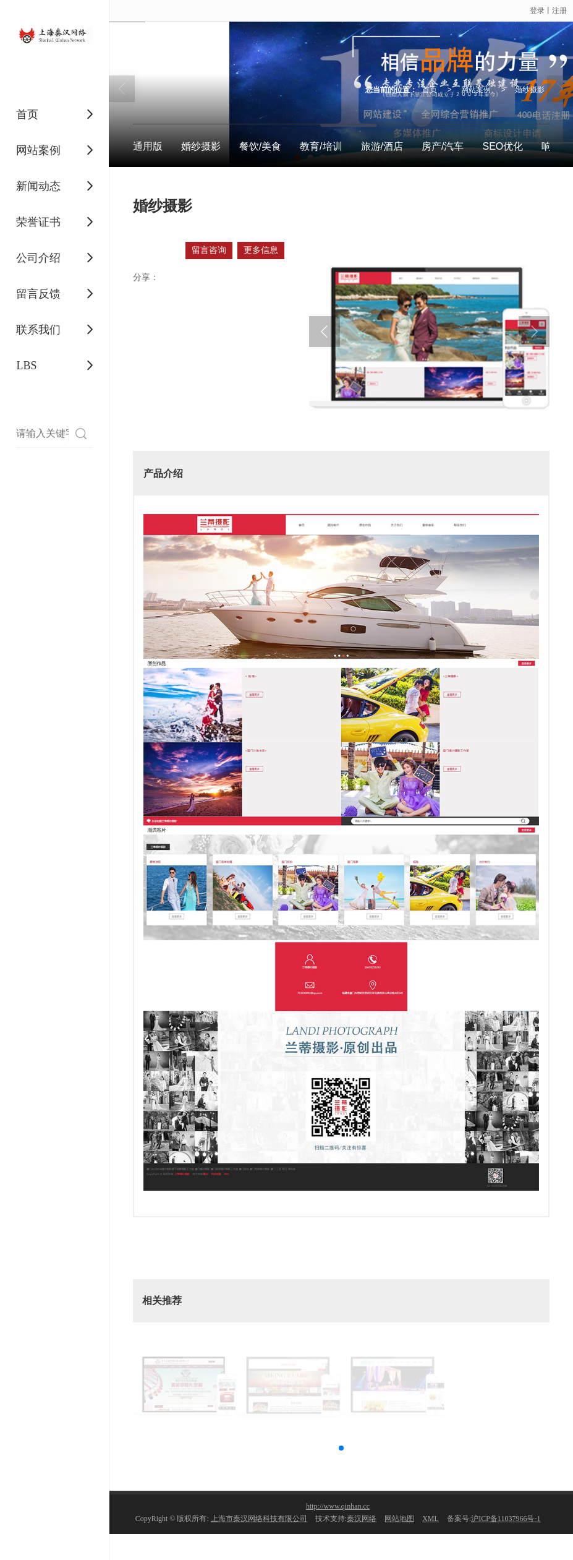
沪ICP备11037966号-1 (505, 1518)
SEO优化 (502, 146)
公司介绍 (38, 258)
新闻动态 (38, 186)
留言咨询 (209, 250)
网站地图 (399, 1518)
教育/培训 (321, 146)
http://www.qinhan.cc (338, 1506)
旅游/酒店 (382, 146)
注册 (559, 10)
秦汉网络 (361, 1518)
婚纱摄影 (530, 89)
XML (430, 1518)
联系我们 (38, 330)
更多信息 (261, 250)
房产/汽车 (443, 146)
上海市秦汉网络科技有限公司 (259, 1518)
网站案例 (38, 150)
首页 (27, 114)
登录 (537, 10)
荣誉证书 (38, 222)
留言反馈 (38, 294)
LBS (26, 365)
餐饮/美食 (260, 146)
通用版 (148, 146)
